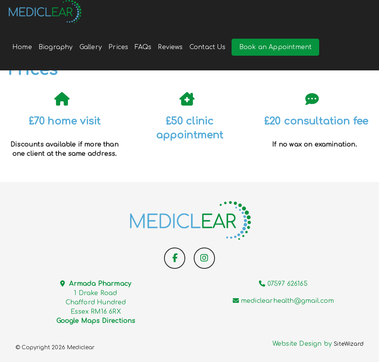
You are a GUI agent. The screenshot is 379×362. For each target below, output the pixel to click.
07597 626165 (287, 283)
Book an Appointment (275, 47)
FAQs (143, 47)
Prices (118, 47)
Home (22, 47)
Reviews (170, 47)
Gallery (91, 47)
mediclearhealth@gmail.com (287, 300)
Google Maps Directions (95, 321)
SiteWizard (349, 344)
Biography (56, 47)
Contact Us (208, 47)
